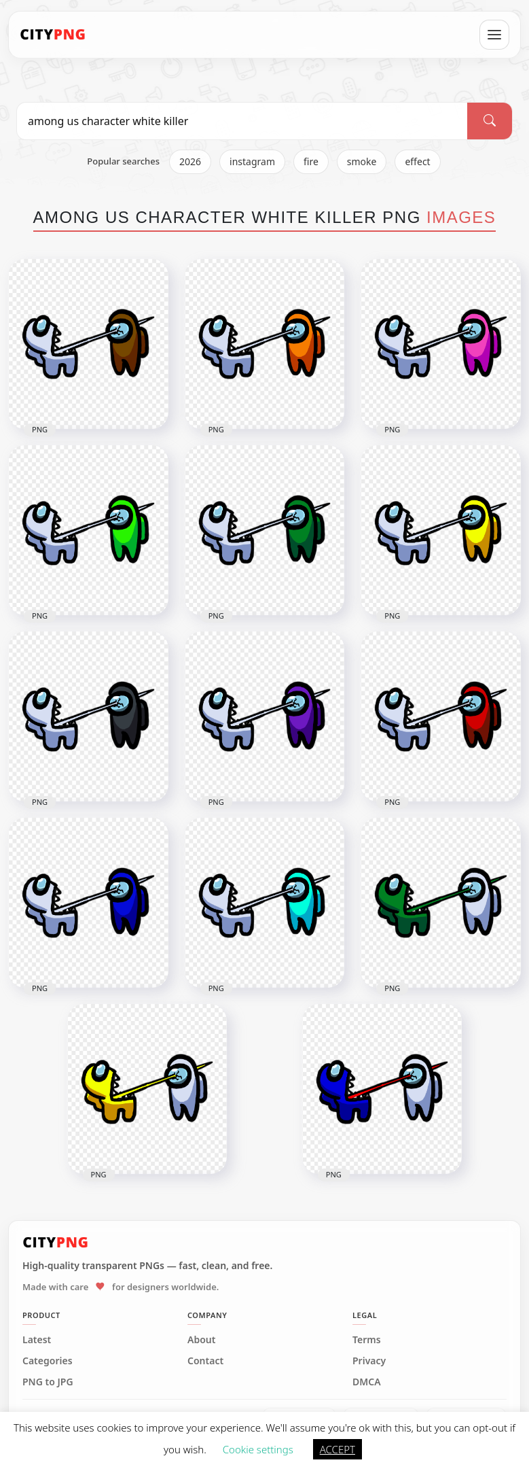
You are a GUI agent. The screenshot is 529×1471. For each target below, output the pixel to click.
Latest (36, 1340)
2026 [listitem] (190, 161)
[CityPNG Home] (53, 34)
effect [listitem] (417, 161)
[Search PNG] (242, 121)
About (201, 1340)
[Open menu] (494, 35)
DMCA (366, 1382)
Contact (205, 1361)
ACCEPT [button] (337, 1449)
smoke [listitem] (362, 161)
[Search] (489, 121)
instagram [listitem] (252, 161)
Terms (366, 1340)
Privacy (369, 1361)
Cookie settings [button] (258, 1449)
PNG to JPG (47, 1382)
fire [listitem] (311, 161)
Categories (47, 1361)
